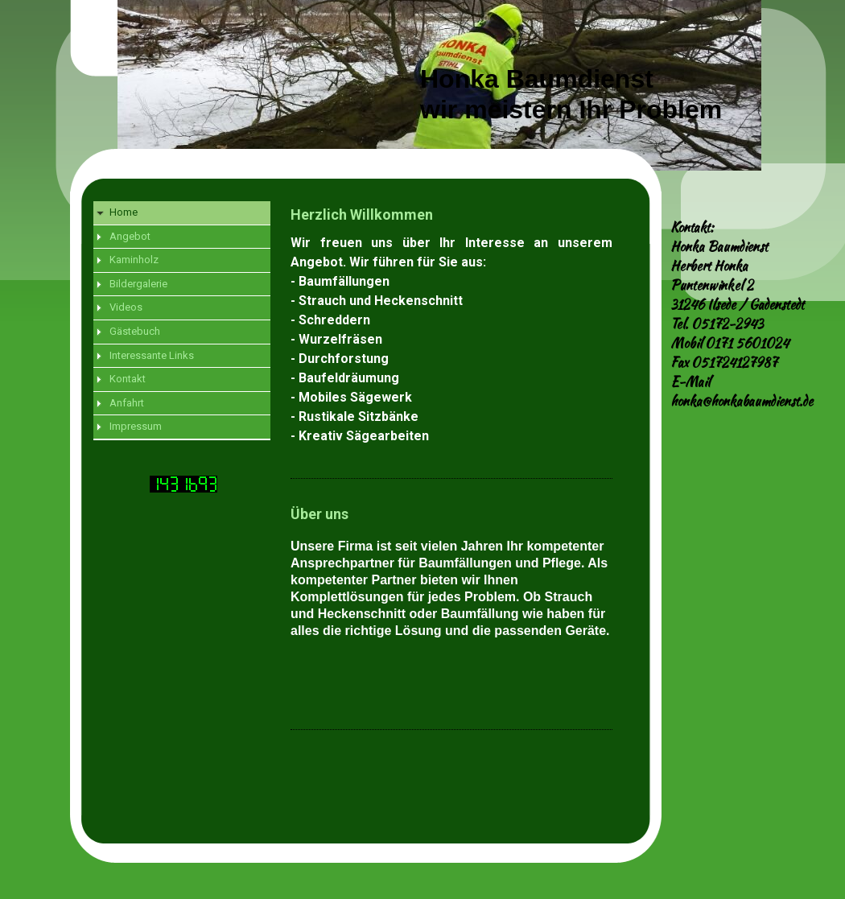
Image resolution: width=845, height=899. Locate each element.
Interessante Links (151, 355)
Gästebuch (134, 331)
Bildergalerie (138, 284)
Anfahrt (126, 403)
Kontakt (127, 379)
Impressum (135, 426)
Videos (125, 307)
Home (123, 212)
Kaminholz (134, 260)
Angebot (129, 236)
